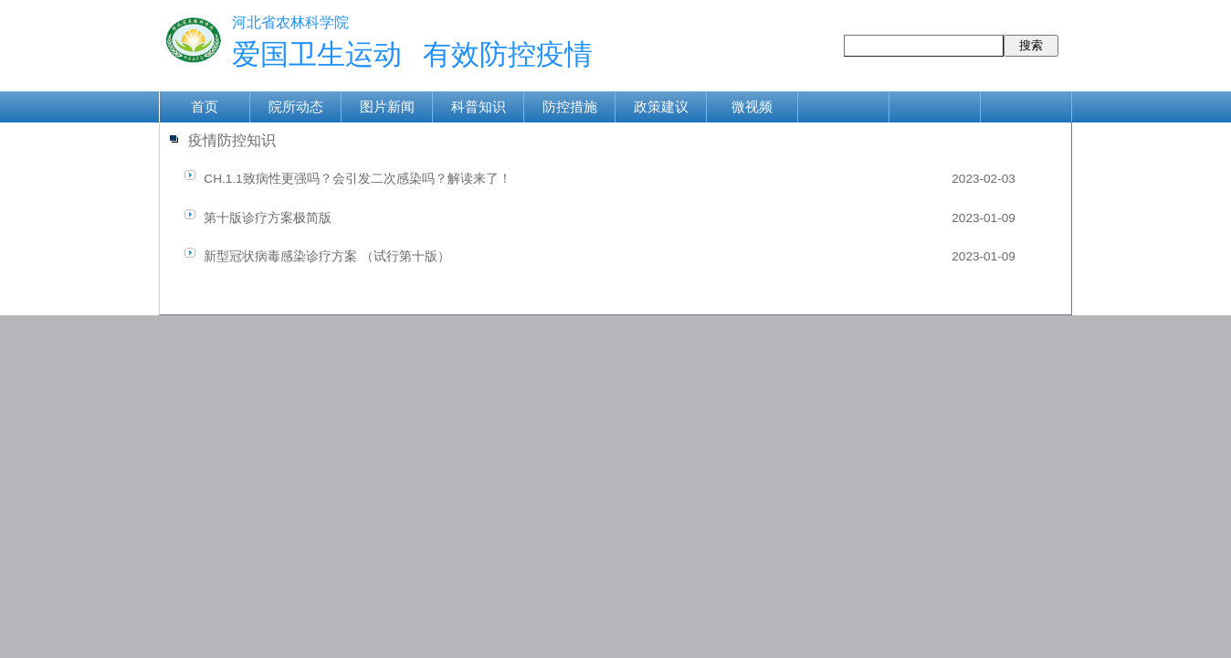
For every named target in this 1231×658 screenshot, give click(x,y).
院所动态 (295, 106)
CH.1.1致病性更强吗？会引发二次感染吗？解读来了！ (357, 179)
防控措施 (569, 106)
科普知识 (478, 106)
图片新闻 (387, 106)
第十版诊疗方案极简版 (267, 218)
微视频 (752, 106)
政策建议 (661, 106)
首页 (204, 106)
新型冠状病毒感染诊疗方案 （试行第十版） (327, 256)
